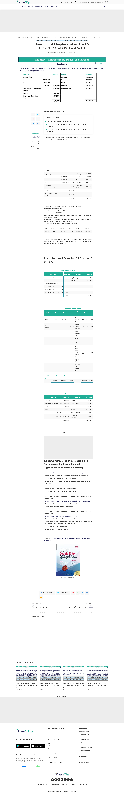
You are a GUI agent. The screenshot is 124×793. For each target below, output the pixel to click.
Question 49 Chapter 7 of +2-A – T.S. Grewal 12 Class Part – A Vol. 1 (73, 684)
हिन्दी (106, 2)
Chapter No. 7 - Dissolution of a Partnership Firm (30, 676)
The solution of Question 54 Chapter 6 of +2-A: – (62, 121)
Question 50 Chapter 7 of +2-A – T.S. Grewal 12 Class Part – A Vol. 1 (50, 684)
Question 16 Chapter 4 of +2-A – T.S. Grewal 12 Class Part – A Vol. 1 (35, 145)
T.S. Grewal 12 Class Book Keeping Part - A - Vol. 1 (75, 40)
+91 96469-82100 (83, 2)
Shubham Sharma (54, 52)
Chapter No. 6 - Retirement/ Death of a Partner (48, 40)
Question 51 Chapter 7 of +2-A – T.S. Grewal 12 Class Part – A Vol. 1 (26, 684)
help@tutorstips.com (96, 2)
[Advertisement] (62, 21)
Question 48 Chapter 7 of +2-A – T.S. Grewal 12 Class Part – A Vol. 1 (97, 684)
